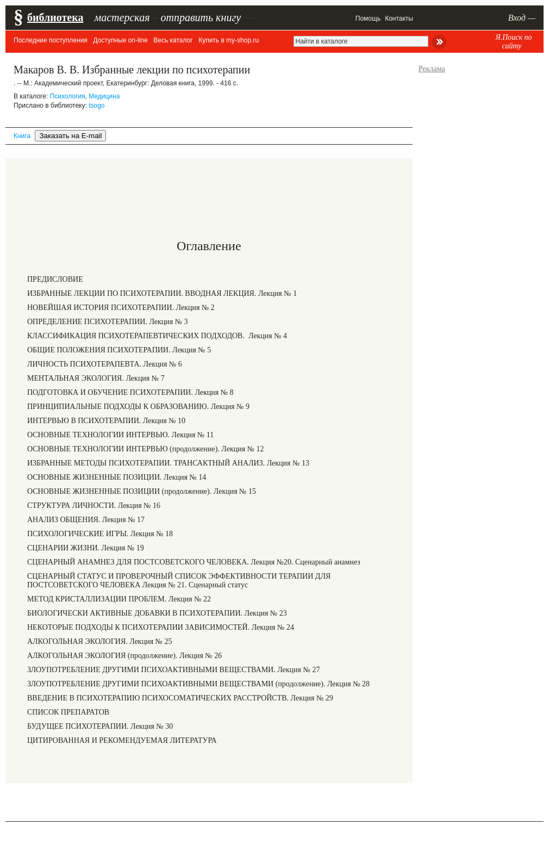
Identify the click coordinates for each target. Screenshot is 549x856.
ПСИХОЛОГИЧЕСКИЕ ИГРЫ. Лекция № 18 (100, 534)
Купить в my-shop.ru (228, 40)
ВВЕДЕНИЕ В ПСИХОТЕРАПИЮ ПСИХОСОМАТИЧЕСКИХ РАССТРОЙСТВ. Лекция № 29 (180, 698)
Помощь (367, 18)
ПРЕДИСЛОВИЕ (55, 279)
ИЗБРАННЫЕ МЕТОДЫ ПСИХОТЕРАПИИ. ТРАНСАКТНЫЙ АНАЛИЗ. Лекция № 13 (168, 463)
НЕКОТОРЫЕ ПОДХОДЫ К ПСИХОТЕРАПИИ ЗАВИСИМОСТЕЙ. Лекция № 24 (160, 627)
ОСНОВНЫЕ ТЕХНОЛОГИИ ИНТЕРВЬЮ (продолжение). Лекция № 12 (145, 449)
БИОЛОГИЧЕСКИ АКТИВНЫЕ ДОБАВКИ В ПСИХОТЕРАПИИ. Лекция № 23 (157, 613)
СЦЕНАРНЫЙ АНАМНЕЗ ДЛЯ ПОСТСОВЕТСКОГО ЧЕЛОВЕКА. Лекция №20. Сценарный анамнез (193, 562)
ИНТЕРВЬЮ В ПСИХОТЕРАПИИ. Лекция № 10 (106, 421)
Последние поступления (51, 40)
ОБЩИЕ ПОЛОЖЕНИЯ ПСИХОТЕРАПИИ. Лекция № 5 (119, 350)
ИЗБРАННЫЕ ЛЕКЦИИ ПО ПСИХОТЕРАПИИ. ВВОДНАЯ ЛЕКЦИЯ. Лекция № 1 (162, 293)
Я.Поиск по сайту (513, 41)
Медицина (104, 96)
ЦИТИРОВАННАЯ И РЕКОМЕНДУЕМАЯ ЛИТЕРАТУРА (122, 740)
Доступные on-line (120, 40)
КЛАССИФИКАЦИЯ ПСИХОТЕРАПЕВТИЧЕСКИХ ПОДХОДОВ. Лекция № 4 (157, 336)
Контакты (399, 18)
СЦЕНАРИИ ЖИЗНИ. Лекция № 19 (85, 548)
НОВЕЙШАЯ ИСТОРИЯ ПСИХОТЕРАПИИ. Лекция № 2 (121, 307)
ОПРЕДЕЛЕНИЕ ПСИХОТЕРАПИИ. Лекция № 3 (107, 322)
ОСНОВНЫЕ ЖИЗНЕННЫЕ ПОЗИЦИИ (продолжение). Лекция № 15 (141, 491)
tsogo (96, 105)
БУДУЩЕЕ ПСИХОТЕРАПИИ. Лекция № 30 (100, 726)
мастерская (121, 17)
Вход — (521, 17)
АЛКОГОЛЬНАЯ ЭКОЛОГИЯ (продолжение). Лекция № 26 (124, 656)
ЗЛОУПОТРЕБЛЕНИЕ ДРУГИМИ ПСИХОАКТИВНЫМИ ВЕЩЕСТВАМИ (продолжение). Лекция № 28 (198, 684)
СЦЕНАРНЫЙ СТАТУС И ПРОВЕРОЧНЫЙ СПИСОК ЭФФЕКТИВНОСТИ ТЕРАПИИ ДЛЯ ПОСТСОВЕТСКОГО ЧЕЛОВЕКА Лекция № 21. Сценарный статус (178, 580)
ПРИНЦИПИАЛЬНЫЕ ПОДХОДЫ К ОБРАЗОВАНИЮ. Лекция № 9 (138, 406)
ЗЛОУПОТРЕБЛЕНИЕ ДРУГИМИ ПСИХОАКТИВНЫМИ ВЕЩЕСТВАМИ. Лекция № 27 (173, 670)
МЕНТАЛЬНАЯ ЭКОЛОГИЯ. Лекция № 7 (96, 378)
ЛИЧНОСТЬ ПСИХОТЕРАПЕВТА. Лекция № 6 (104, 364)
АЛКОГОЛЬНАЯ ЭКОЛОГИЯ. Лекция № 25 (99, 641)
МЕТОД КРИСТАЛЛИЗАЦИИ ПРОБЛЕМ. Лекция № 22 (119, 599)
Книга (22, 136)
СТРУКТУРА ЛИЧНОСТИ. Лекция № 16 (93, 505)
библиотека (55, 17)
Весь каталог (172, 40)
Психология (67, 96)
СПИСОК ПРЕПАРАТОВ (68, 712)
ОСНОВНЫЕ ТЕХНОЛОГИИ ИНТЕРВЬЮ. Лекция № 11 (120, 435)
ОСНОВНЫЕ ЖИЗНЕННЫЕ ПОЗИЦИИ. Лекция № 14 (116, 477)
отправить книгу (200, 17)
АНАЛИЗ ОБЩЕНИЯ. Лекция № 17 (86, 520)
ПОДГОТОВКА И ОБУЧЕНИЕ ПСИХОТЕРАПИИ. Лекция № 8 (130, 392)
